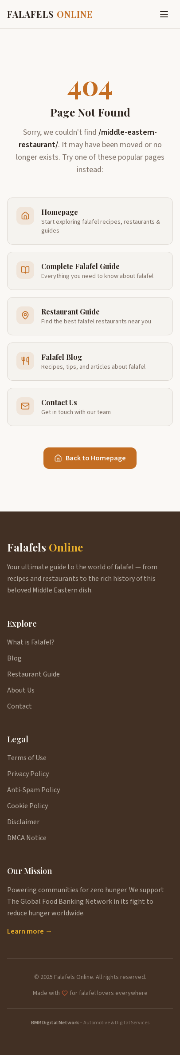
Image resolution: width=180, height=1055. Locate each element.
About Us (21, 690)
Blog (14, 658)
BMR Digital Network (55, 1023)
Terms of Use (27, 758)
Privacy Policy (28, 774)
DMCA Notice (27, 838)
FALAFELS (50, 14)
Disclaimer (23, 822)
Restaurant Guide (33, 674)
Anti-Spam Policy (33, 790)
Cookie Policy (27, 806)
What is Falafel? (31, 642)
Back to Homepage (90, 458)
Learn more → (29, 931)
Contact (19, 706)
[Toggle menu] (164, 14)
